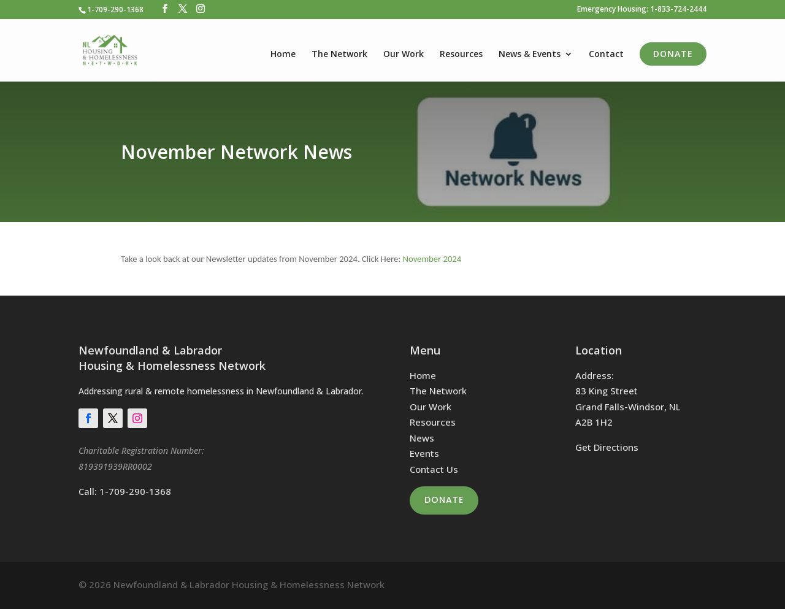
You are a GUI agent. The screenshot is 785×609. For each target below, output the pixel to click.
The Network (339, 54)
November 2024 (432, 258)
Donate (673, 53)
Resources (461, 54)
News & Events (530, 54)
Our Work (403, 54)
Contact (606, 54)
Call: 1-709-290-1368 (124, 491)
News (422, 438)
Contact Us (434, 469)
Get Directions (606, 447)
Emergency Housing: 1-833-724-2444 (641, 10)
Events (424, 453)
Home (283, 54)
